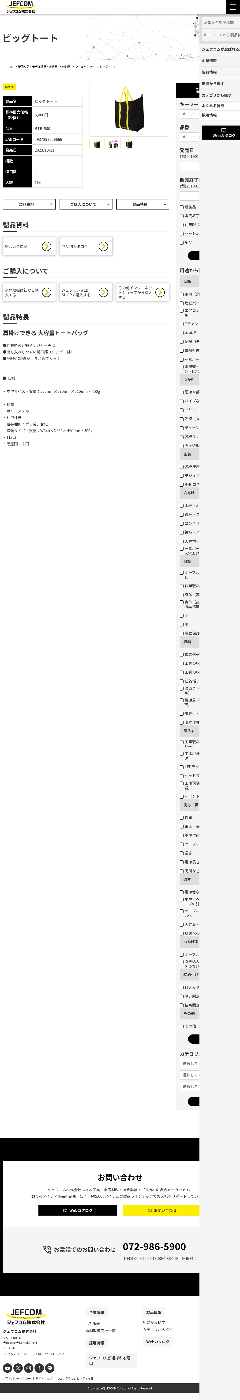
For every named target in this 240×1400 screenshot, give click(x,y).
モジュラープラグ (197, 475)
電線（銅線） (193, 294)
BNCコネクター (195, 484)
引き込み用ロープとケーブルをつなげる (206, 964)
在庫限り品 (191, 224)
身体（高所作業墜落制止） (205, 594)
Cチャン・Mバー (196, 323)
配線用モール (193, 341)
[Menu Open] (233, 7)
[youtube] (7, 1376)
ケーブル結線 (193, 954)
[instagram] (26, 1376)
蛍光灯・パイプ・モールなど (206, 713)
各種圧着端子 (193, 466)
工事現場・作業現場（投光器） (205, 785)
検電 (186, 817)
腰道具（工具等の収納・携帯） (205, 702)
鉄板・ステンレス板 (199, 514)
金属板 (188, 332)
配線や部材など (195, 391)
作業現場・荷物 (195, 585)
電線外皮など (193, 350)
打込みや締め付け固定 (201, 987)
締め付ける (193, 974)
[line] (44, 1376)
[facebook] (35, 1376)
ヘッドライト (193, 775)
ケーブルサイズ (195, 844)
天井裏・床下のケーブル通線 (206, 924)
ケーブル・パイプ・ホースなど (206, 574)
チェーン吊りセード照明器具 (206, 427)
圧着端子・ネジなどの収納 (205, 681)
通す (187, 879)
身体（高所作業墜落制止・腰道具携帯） (206, 604)
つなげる (191, 941)
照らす (189, 730)
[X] (16, 1376)
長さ (186, 853)
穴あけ (189, 493)
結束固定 (190, 1005)
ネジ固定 (190, 996)
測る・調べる (195, 805)
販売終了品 (191, 215)
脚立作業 (190, 722)
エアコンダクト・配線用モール (206, 312)
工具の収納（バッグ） (201, 672)
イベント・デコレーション (205, 796)
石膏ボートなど (195, 359)
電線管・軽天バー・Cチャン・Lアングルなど (204, 369)
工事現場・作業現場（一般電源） (206, 755)
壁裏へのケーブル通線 (201, 933)
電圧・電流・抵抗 (197, 826)
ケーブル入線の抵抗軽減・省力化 (206, 913)
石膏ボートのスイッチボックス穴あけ (206, 550)
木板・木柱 (191, 505)
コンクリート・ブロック (203, 523)
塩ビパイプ (191, 303)
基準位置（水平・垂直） (203, 835)
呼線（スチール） (197, 418)
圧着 (187, 454)
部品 (186, 242)
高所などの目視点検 (199, 870)
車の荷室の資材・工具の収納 (206, 654)
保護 (187, 561)
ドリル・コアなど (197, 409)
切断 (187, 281)
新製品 (188, 206)
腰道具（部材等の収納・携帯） (205, 690)
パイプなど (191, 400)
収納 (187, 641)
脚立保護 (190, 633)
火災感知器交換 (195, 445)
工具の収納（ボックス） (203, 663)
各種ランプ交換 (195, 436)
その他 (189, 1013)
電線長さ (190, 861)
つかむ (189, 379)
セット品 (190, 233)
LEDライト (191, 766)
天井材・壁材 (193, 541)
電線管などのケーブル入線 (204, 891)
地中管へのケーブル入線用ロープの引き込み (206, 901)
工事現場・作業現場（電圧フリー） (206, 744)
